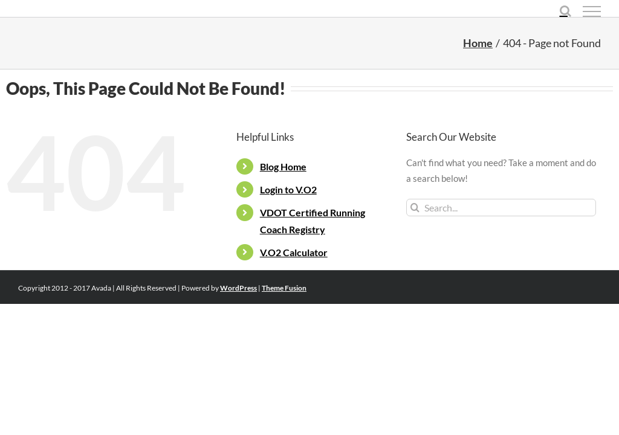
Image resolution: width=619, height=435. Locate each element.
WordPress (238, 287)
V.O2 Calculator (294, 252)
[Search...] (501, 207)
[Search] (415, 207)
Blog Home (283, 166)
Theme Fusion (284, 287)
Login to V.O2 (288, 189)
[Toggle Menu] (592, 11)
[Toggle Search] (565, 11)
